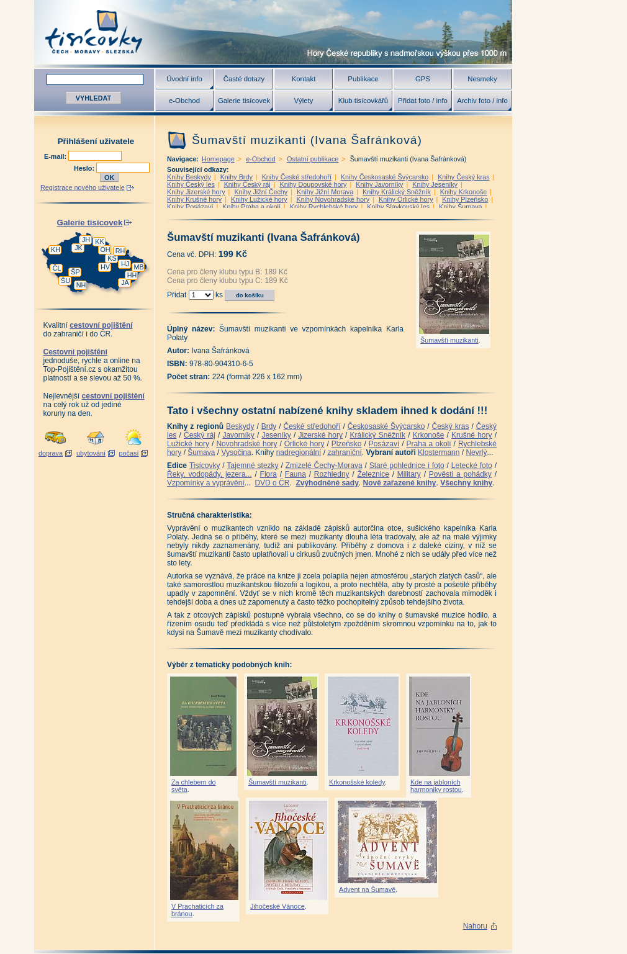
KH (55, 249)
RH (120, 250)
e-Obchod (184, 100)
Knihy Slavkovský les (398, 206)
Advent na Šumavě (367, 889)
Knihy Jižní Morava (325, 192)
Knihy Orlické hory (406, 199)
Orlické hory (304, 443)
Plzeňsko (347, 443)
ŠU (65, 280)
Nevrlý (476, 452)
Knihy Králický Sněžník (397, 192)
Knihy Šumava (460, 206)
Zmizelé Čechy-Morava (324, 465)
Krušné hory (471, 435)
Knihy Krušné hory (194, 199)
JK (78, 247)
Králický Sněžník (378, 435)
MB (138, 267)
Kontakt (304, 79)
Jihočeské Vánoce (277, 906)
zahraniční (344, 452)
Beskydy (240, 426)
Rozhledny (332, 474)
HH (132, 275)
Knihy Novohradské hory (332, 199)
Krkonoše (428, 435)
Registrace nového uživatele (82, 187)
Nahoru (475, 926)
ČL (57, 268)
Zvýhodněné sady (326, 483)
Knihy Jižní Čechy (260, 192)
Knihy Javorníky (379, 184)
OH (105, 249)
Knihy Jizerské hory (196, 192)
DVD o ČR (272, 483)
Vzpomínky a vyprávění (206, 483)
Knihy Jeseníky (435, 184)
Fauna (295, 474)
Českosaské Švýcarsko (386, 426)
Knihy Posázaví (190, 206)
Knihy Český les (191, 184)
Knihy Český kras (463, 177)
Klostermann (438, 452)
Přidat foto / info (423, 100)
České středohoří (312, 426)
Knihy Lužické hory (259, 199)
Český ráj (199, 435)
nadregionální (299, 452)
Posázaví (384, 443)
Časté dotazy (243, 79)
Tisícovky (204, 465)
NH (81, 285)
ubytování (91, 453)
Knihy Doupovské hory (312, 184)
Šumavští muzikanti (449, 340)
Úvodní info (184, 79)
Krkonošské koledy (357, 782)
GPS (422, 79)
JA (125, 282)
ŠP (75, 272)
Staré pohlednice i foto (406, 465)
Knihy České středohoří (297, 177)
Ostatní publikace (312, 159)
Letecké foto (471, 465)
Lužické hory (188, 443)
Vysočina (236, 452)
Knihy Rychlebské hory (324, 206)
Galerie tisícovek (244, 100)
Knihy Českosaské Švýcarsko (385, 177)
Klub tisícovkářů (363, 100)
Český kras (450, 426)
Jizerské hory (320, 435)
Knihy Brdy (236, 177)
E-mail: (56, 156)
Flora (268, 474)
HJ (125, 264)
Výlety (303, 100)
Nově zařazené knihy (399, 483)
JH (86, 239)
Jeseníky (276, 435)
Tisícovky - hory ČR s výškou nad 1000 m (273, 32)
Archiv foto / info (482, 100)
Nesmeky (482, 79)
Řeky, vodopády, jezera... (209, 474)
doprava (50, 453)
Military (409, 474)
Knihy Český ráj (247, 184)
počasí (129, 453)
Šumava (201, 452)
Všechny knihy (466, 483)
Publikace (363, 79)
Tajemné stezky (252, 465)
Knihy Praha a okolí (251, 206)
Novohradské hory (246, 443)
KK (99, 241)
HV (105, 267)
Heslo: (85, 168)
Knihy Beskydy (189, 177)
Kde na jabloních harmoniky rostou (436, 785)
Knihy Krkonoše (463, 192)
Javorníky (238, 435)
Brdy (269, 426)
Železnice (373, 474)
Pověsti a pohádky (460, 474)
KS (111, 258)
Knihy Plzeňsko (465, 199)
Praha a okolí (429, 443)
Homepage (218, 159)
